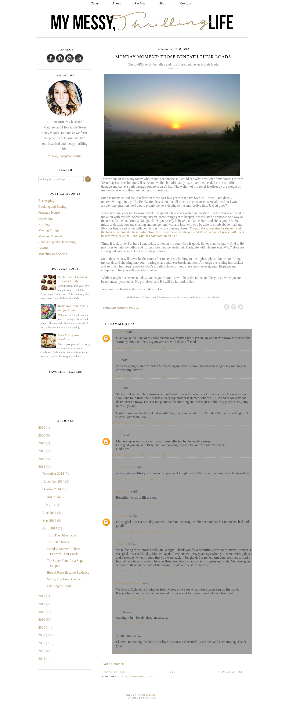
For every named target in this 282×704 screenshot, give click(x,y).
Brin (118, 388)
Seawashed (122, 491)
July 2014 (49, 505)
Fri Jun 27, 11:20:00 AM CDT (144, 651)
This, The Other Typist (62, 535)
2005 (42, 658)
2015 (42, 459)
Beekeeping (46, 200)
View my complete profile (65, 156)
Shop (163, 3)
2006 (42, 651)
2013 (42, 596)
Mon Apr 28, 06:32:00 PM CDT (145, 455)
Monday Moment (129, 308)
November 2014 (53, 481)
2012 (42, 604)
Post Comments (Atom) (137, 676)
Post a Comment (113, 664)
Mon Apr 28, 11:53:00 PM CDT (145, 503)
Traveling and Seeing (52, 254)
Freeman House (49, 212)
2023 (42, 427)
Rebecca (121, 544)
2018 (42, 443)
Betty (119, 435)
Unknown (122, 515)
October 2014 (52, 489)
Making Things (48, 230)
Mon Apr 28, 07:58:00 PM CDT (145, 479)
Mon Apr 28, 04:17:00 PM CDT (145, 376)
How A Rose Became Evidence (68, 572)
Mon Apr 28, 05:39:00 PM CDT (145, 423)
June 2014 (49, 512)
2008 (42, 635)
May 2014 (49, 520)
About (116, 3)
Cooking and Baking (52, 206)
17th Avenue (147, 695)
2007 (42, 643)
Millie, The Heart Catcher (64, 579)
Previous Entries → (232, 671)
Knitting (44, 224)
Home (95, 3)
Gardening (45, 218)
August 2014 (51, 497)
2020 (42, 435)
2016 (42, 451)
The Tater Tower (58, 542)
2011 (42, 612)
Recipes (140, 3)
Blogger (149, 698)
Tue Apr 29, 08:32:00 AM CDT (144, 599)
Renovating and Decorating (57, 242)
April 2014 (50, 528)
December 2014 (53, 473)
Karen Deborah (125, 467)
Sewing (43, 248)
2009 (42, 627)
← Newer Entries (113, 671)
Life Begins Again (59, 586)
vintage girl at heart (128, 583)
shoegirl (120, 332)
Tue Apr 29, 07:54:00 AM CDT (144, 571)
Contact (185, 3)
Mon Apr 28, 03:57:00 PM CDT (145, 347)
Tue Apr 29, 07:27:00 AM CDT (144, 531)
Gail (118, 360)
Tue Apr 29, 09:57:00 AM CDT (144, 623)
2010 (42, 619)
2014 (42, 466)
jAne (118, 611)
